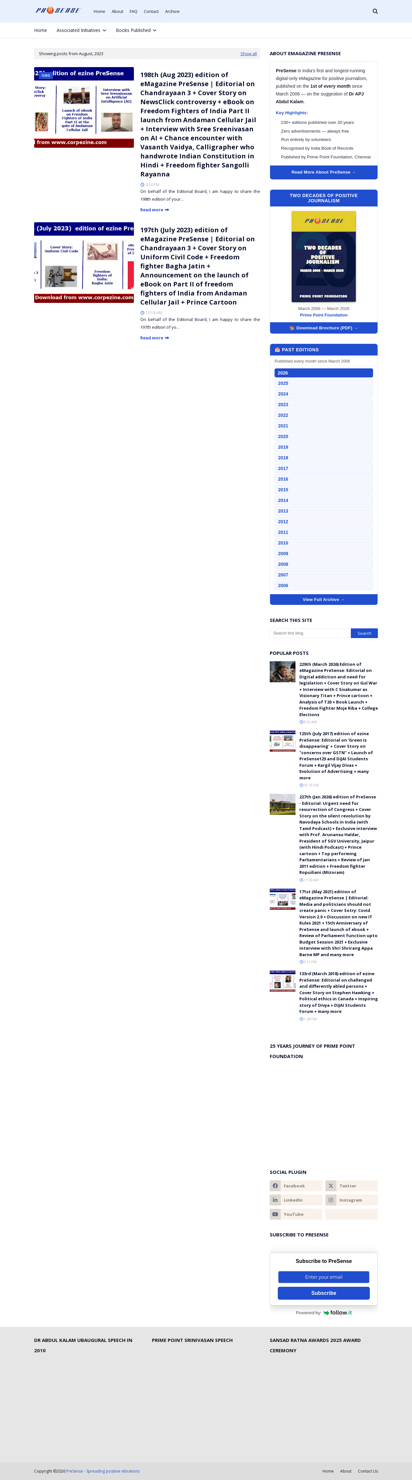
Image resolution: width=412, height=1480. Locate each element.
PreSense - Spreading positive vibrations (103, 1471)
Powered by (324, 1312)
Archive (172, 11)
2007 (283, 574)
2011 (283, 532)
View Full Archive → (324, 599)
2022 (283, 415)
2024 (283, 393)
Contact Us (368, 1471)
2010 (283, 542)
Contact (151, 11)
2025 (283, 383)
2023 (283, 404)
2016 (283, 479)
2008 (283, 564)
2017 (283, 468)
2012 (283, 521)
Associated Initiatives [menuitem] (78, 30)
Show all (248, 53)
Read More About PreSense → (324, 172)
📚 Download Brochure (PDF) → (323, 327)
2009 (283, 553)
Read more (151, 210)
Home (99, 11)
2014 (283, 500)
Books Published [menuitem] (133, 30)
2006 (283, 585)
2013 (283, 511)
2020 (283, 436)
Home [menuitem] (40, 30)
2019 (283, 447)
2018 (283, 457)
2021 (283, 425)
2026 (283, 372)
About (117, 11)
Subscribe (323, 1293)
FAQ (133, 11)
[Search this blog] (310, 633)
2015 (283, 489)
